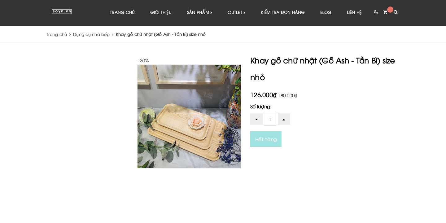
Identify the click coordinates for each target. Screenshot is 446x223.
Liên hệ (354, 12)
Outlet (236, 13)
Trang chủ (122, 12)
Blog (325, 12)
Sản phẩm (199, 13)
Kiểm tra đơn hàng (282, 12)
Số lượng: (260, 106)
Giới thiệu (161, 12)
